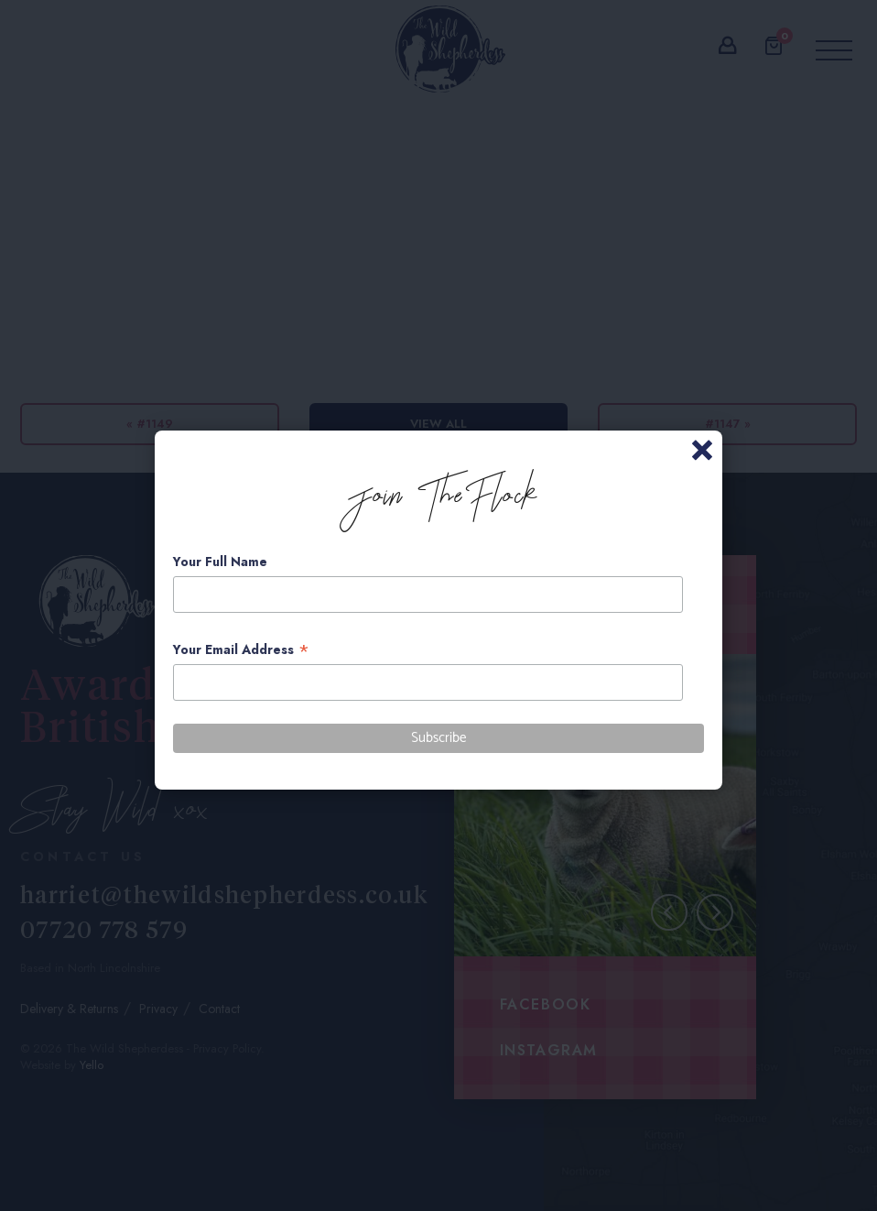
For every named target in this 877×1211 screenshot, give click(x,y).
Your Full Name (220, 561)
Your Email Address (241, 649)
